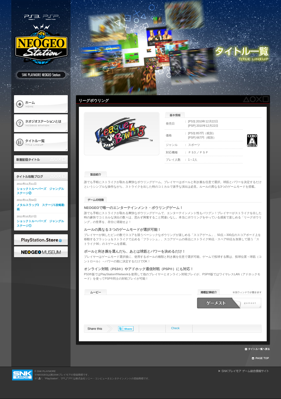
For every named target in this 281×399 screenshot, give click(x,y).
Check (175, 328)
